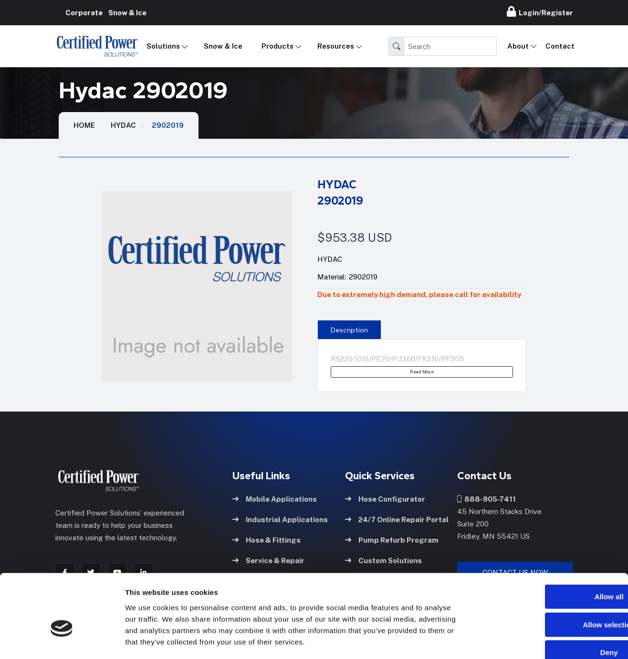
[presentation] (349, 329)
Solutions (163, 46)
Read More (422, 371)
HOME (84, 125)
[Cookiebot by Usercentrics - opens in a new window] (62, 640)
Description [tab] (349, 330)
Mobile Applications (274, 498)
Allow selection (548, 570)
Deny (548, 598)
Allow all (548, 542)
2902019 (168, 125)
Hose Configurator (385, 498)
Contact (560, 46)
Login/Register (540, 11)
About (518, 46)
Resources (335, 46)
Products (277, 46)
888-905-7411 (486, 498)
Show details (501, 640)
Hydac (123, 125)
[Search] (450, 46)
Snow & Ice (223, 46)
